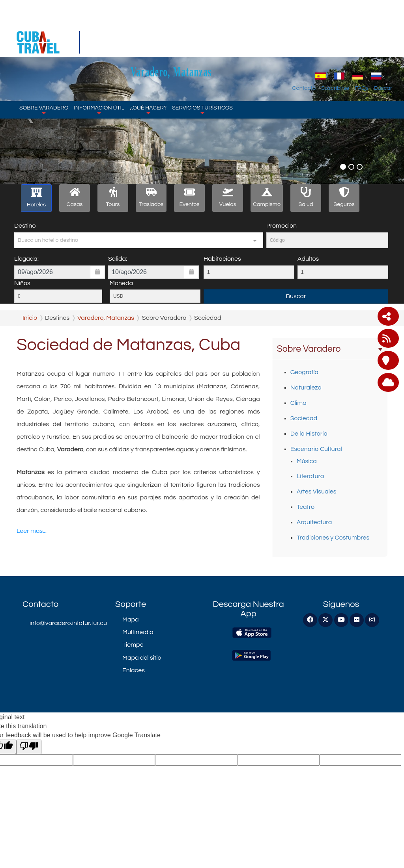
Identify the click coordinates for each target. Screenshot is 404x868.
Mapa (130, 619)
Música (307, 461)
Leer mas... (32, 531)
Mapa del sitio (141, 658)
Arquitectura (314, 522)
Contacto (304, 41)
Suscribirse (335, 41)
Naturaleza (306, 387)
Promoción (281, 226)
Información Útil (99, 62)
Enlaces (133, 670)
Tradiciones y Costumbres (333, 537)
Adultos (308, 259)
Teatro (305, 507)
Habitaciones (222, 259)
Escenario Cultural (316, 449)
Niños (22, 283)
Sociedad (303, 418)
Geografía (304, 372)
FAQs (361, 41)
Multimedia (137, 632)
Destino (25, 226)
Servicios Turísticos (202, 62)
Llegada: (26, 259)
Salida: (117, 259)
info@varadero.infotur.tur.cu (66, 623)
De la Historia (308, 433)
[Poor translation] (28, 747)
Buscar (383, 41)
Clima (298, 403)
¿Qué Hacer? (148, 62)
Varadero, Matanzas (208, 24)
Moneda (121, 283)
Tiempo (133, 645)
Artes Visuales (317, 491)
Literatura (310, 476)
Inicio (29, 318)
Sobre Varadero (43, 62)
